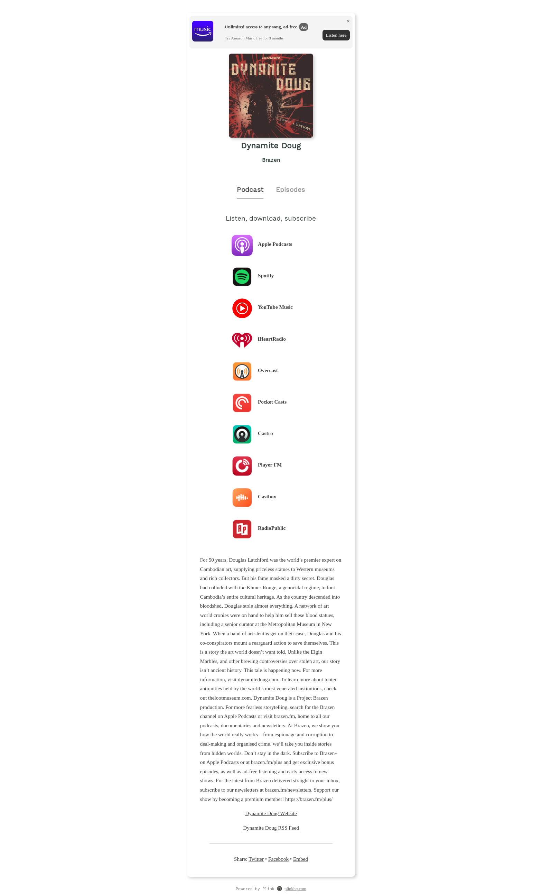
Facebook (278, 859)
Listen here (336, 35)
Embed (300, 859)
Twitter (256, 859)
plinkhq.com (295, 888)
